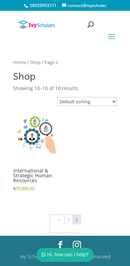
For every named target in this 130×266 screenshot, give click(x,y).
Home (19, 62)
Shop (35, 62)
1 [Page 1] (68, 219)
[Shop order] (87, 101)
